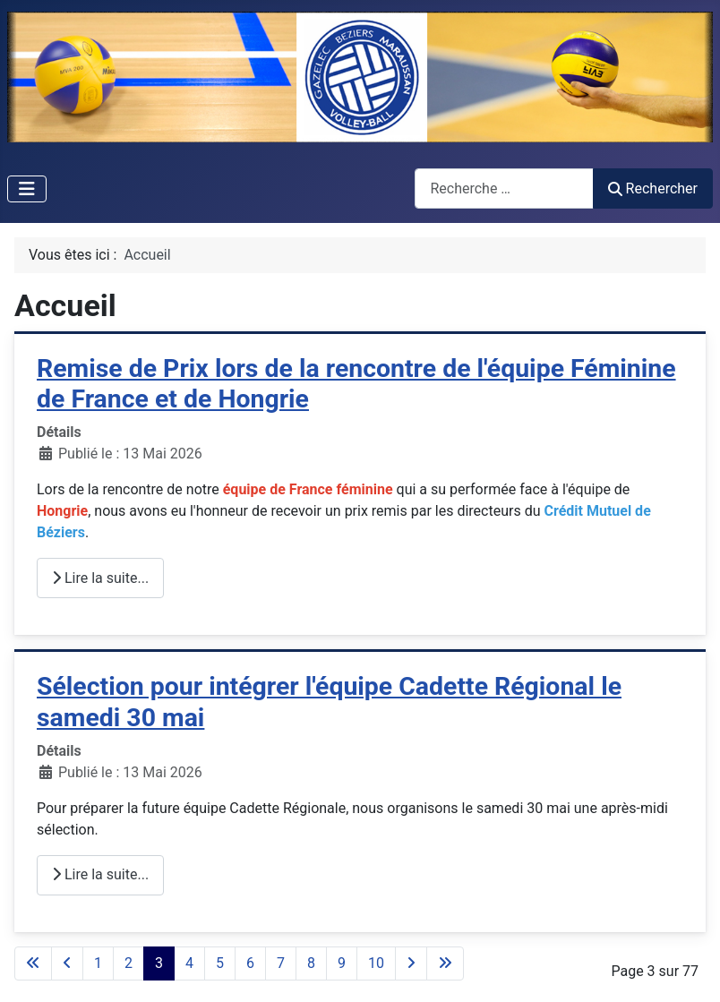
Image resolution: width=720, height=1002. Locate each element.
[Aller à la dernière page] (445, 963)
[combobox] (504, 188)
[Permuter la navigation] (27, 189)
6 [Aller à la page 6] (250, 963)
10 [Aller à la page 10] (376, 963)
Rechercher (653, 188)
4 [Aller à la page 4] (189, 963)
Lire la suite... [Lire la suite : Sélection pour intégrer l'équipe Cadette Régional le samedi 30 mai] (100, 874)
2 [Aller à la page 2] (128, 963)
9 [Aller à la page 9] (342, 963)
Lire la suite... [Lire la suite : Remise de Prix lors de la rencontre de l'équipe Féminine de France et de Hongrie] (100, 578)
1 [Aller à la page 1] (98, 963)
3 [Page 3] (159, 963)
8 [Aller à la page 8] (311, 963)
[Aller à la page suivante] (411, 963)
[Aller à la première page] (33, 963)
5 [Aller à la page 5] (220, 963)
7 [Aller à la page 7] (281, 963)
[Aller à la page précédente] (67, 963)
